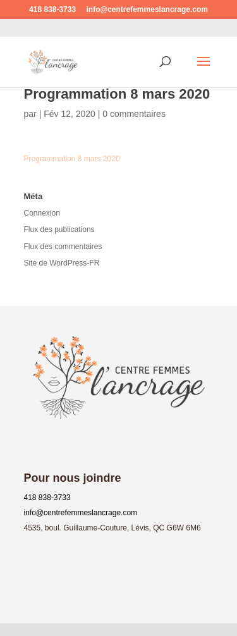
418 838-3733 (47, 497)
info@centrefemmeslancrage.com (81, 512)
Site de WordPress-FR (62, 263)
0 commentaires (134, 114)
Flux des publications (59, 229)
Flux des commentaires (63, 246)
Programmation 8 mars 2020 (72, 158)
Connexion (42, 213)
